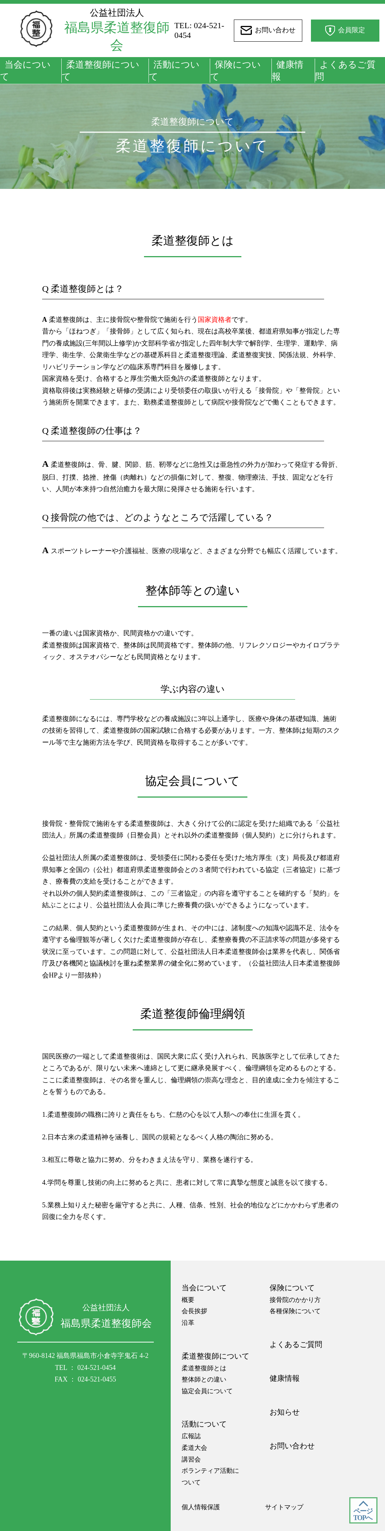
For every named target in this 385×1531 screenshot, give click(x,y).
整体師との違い (204, 1379)
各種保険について (295, 1311)
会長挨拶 (194, 1311)
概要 (188, 1299)
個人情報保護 (201, 1507)
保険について (235, 70)
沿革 (188, 1322)
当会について (25, 70)
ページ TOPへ (363, 1514)
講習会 (191, 1459)
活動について (174, 70)
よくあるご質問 (345, 70)
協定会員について (207, 1391)
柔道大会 (194, 1447)
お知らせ (285, 1412)
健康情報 (287, 70)
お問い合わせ (292, 1446)
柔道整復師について (100, 70)
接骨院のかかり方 (295, 1299)
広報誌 (191, 1436)
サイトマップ (284, 1507)
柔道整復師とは (204, 1368)
